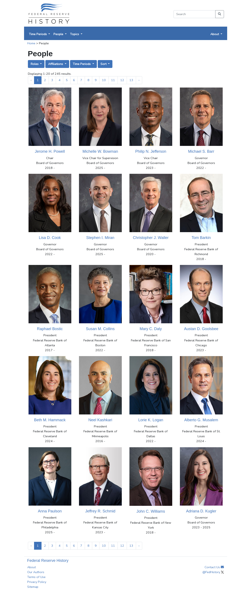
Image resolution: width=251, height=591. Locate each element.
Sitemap (32, 587)
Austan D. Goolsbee (201, 329)
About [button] (215, 34)
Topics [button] (75, 34)
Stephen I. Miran (100, 238)
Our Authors (35, 572)
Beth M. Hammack (50, 420)
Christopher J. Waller (150, 238)
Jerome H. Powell (50, 151)
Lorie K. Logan (150, 420)
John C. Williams (150, 511)
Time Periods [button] (38, 34)
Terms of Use (36, 577)
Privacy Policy (36, 582)
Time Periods (82, 64)
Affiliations (56, 64)
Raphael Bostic (50, 329)
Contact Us (214, 567)
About (31, 567)
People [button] (58, 34)
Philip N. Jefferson (150, 151)
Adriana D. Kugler (201, 511)
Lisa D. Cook (50, 238)
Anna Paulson (50, 511)
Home (31, 43)
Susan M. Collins (100, 329)
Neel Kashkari (100, 420)
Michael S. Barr (201, 151)
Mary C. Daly (151, 329)
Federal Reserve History (48, 560)
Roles (35, 64)
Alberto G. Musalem (201, 420)
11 (113, 80)
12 (122, 80)
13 (131, 80)
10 (104, 80)
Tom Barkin (201, 238)
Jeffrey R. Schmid (100, 511)
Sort (103, 64)
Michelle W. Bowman (100, 151)
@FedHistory (213, 572)
